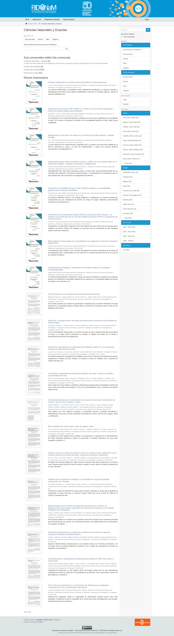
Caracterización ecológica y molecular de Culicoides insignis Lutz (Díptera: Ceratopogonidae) (79, 269)
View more (27, 612)
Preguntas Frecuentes (52, 19)
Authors (40, 39)
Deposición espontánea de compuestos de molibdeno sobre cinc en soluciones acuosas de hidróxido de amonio (81, 348)
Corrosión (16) (128, 213)
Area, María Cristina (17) (131, 159)
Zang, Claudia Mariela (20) (132, 140)
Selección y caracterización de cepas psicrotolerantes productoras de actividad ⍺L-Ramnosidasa (82, 322)
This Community (128, 37)
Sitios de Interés (68, 19)
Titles (47, 39)
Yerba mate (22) (128, 204)
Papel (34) (126, 186)
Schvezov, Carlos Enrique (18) (133, 154)
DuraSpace (56, 620)
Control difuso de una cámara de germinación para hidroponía (74, 294)
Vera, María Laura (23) (131, 131)
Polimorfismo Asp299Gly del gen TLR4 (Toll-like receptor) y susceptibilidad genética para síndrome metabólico (79, 189)
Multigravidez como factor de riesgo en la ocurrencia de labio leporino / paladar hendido (81, 136)
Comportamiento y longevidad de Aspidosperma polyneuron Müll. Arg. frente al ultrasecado (81, 560)
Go (67, 49)
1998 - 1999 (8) (128, 241)
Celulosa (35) (127, 177)
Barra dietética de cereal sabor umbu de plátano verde (71, 426)
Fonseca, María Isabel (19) (132, 145)
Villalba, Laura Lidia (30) (131, 127)
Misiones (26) (127, 200)
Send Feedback (38, 622)
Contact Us (27, 622)
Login (125, 99)
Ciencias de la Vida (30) (131, 191)
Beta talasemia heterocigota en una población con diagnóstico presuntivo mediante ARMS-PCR (83, 242)
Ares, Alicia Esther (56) (131, 118)
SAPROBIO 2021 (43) (130, 172)
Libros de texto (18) (129, 209)
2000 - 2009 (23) (128, 236)
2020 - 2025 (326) (129, 227)
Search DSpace (127, 34)
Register (126, 104)
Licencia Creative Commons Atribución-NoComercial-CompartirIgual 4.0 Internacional (87, 633)
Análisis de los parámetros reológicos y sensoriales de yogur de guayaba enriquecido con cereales (78, 480)
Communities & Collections (132, 49)
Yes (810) (126, 250)
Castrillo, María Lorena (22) (132, 136)
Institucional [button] (37, 19)
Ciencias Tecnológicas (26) (132, 195)
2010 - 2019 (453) (129, 232)
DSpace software (30, 620)
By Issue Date (30, 39)
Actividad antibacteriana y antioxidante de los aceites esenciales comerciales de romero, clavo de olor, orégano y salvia (81, 401)
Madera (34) (127, 181)
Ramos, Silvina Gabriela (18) (133, 149)
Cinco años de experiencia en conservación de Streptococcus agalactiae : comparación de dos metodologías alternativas (79, 586)
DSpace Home (33, 24)
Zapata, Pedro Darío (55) (131, 122)
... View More (127, 163)
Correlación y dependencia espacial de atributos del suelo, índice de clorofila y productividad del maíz (81, 374)
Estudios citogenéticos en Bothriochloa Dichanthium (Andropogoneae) (77, 82)
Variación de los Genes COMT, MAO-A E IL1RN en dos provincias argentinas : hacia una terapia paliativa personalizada (81, 110)
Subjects (55, 39)
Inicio (27, 19)
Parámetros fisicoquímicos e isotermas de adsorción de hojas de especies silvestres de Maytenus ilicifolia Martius (79, 533)
